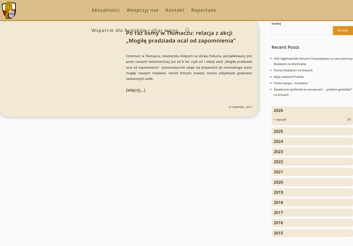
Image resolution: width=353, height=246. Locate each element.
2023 (278, 151)
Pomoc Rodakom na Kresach (293, 70)
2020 (278, 182)
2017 (278, 212)
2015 (278, 233)
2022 (278, 161)
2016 (278, 222)
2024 (278, 141)
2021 (278, 171)
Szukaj (276, 23)
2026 (278, 110)
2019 (278, 192)
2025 (278, 131)
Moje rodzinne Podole (289, 77)
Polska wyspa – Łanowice (291, 83)
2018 (278, 202)
